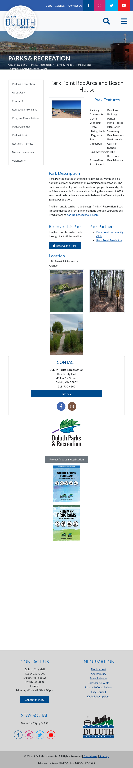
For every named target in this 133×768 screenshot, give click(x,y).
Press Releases (98, 678)
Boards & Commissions (98, 687)
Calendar (60, 5)
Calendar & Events (98, 682)
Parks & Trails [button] (20, 135)
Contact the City (34, 699)
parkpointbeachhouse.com (83, 214)
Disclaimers (90, 756)
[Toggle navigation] (124, 21)
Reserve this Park (65, 245)
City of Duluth (16, 64)
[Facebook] (88, 5)
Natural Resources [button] (23, 152)
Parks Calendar (21, 126)
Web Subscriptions (98, 696)
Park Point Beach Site (109, 240)
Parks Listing (83, 64)
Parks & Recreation (40, 64)
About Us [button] (17, 92)
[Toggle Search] (106, 21)
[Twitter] (111, 5)
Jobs (49, 5)
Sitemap (104, 756)
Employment (98, 669)
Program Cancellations (25, 118)
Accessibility (98, 673)
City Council (98, 691)
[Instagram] (99, 5)
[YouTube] (124, 5)
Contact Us (75, 5)
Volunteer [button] (18, 160)
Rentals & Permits (22, 143)
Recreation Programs (24, 109)
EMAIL (66, 393)
